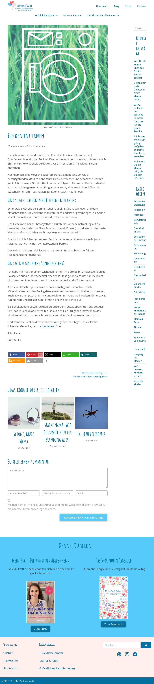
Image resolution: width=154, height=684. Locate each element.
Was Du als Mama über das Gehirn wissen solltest (140, 69)
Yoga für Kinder (138, 382)
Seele (137, 332)
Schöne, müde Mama (23, 438)
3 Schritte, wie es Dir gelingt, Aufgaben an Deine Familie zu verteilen (139, 146)
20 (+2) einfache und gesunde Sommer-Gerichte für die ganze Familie (139, 118)
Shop (128, 6)
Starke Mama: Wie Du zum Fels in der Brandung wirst (58, 432)
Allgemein (139, 209)
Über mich (102, 6)
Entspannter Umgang (140, 238)
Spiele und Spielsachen (140, 341)
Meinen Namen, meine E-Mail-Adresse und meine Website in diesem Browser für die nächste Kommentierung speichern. (57, 507)
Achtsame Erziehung (139, 203)
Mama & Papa (72, 15)
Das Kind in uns (139, 230)
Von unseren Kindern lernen (138, 371)
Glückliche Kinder (46, 15)
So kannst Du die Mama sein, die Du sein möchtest (139, 170)
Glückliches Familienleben (103, 15)
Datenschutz (11, 668)
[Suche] (146, 645)
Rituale (138, 327)
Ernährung (140, 253)
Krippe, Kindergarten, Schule (140, 310)
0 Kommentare (38, 146)
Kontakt (141, 6)
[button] (16, 354)
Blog (116, 6)
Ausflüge (139, 214)
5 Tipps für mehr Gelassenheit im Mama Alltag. (140, 91)
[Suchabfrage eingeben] (140, 27)
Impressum (10, 660)
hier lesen (48, 326)
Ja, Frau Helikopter (91, 434)
